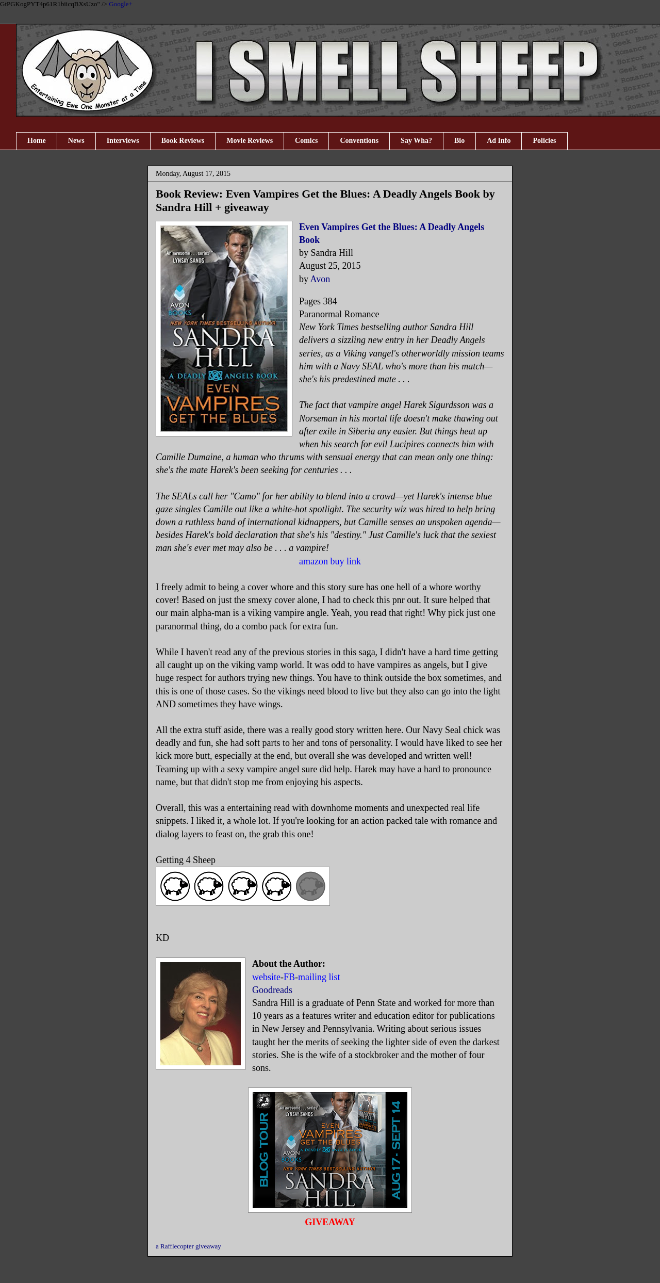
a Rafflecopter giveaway (188, 1246)
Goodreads (272, 990)
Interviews (123, 140)
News (76, 140)
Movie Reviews (249, 140)
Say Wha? (416, 140)
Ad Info (498, 140)
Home (36, 140)
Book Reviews (183, 140)
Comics (306, 140)
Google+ (121, 4)
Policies (544, 140)
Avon (320, 279)
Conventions (359, 140)
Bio (459, 140)
